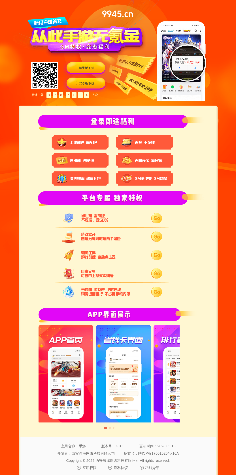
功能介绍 (152, 468)
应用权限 (89, 468)
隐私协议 (121, 468)
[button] (105, 428)
